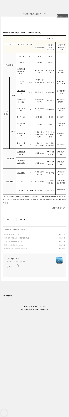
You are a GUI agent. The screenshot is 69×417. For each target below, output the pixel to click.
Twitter (30, 341)
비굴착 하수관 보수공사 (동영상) (14, 280)
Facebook (35, 341)
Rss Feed (23, 341)
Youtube (40, 341)
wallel (43, 338)
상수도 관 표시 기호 (10, 266)
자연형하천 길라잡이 (58, 208)
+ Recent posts (7, 328)
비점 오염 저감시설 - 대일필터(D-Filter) (16, 270)
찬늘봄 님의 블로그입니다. (16, 293)
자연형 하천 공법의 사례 (35, 13)
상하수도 (8, 261)
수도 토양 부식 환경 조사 (12, 273)
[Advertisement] (34, 227)
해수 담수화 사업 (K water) (12, 277)
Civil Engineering (13, 290)
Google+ (45, 341)
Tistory (32, 338)
